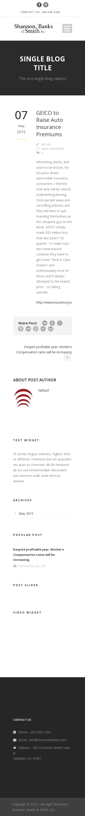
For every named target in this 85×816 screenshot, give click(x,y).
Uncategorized (52, 148)
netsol (46, 144)
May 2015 (26, 513)
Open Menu (67, 28)
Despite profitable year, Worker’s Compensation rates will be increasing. (38, 554)
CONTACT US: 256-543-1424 (40, 12)
